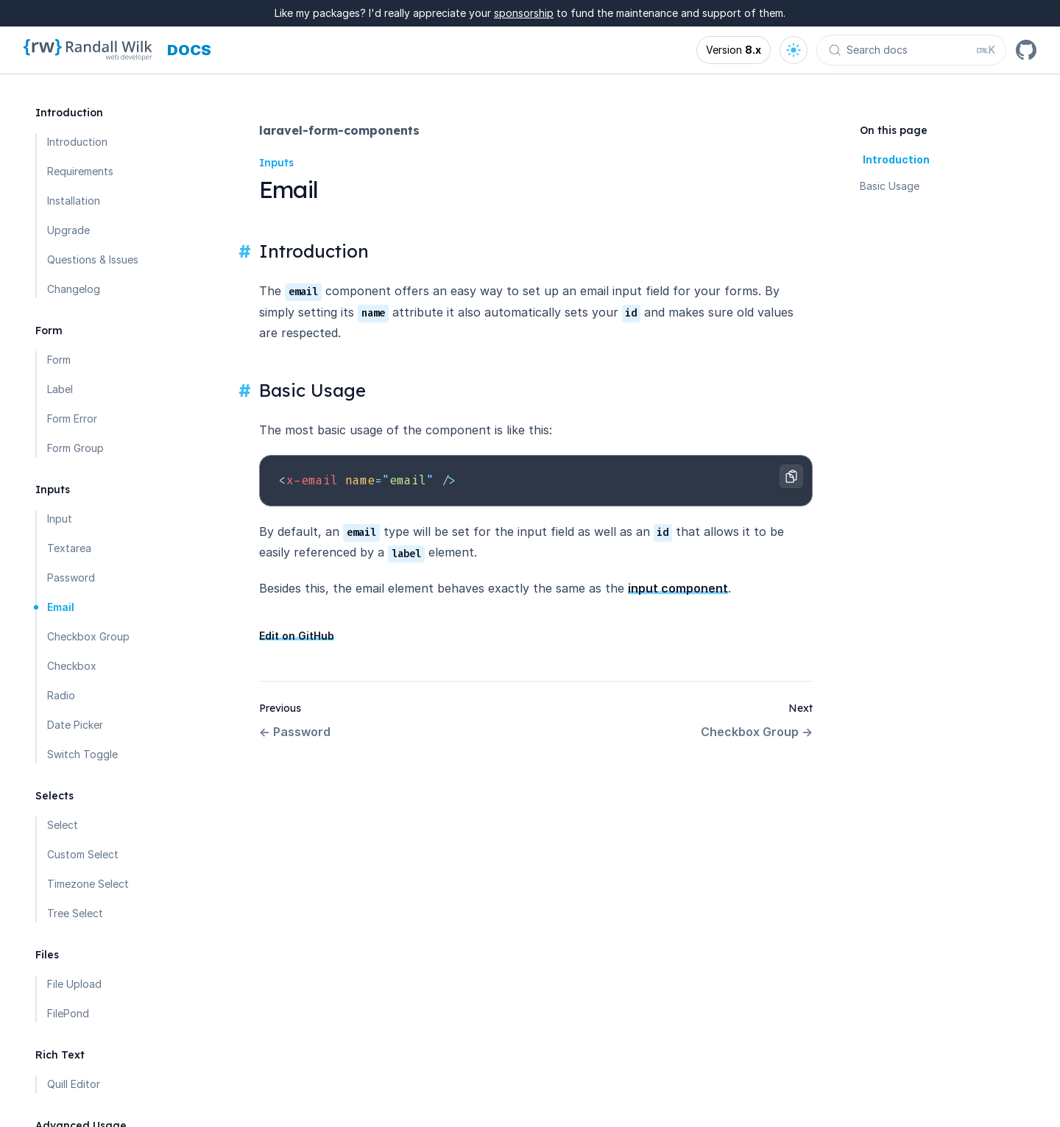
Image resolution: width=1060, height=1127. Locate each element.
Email (60, 607)
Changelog (73, 289)
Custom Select (83, 854)
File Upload (74, 984)
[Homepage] (88, 50)
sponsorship (524, 13)
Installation (73, 200)
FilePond (68, 1013)
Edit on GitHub (296, 635)
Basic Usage (889, 186)
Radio (61, 695)
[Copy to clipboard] (791, 476)
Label (60, 389)
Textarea (69, 548)
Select (62, 825)
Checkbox (71, 666)
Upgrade (68, 230)
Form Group (75, 448)
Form (59, 359)
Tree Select (75, 913)
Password (71, 577)
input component (678, 588)
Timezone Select (88, 883)
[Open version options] (733, 50)
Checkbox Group (88, 636)
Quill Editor (73, 1084)
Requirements (80, 171)
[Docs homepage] (189, 50)
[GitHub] (1026, 50)
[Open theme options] (793, 50)
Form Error (72, 418)
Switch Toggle (82, 754)
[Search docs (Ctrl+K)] (911, 50)
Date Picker (75, 724)
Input (59, 518)
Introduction (77, 141)
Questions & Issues (92, 259)
